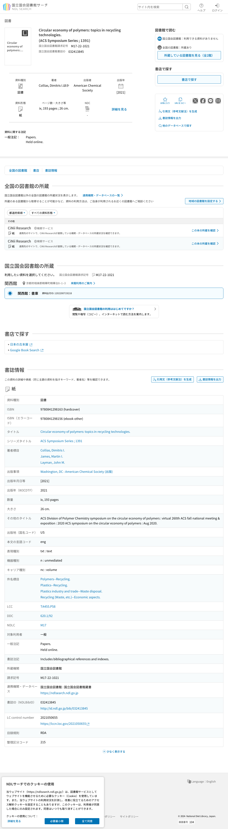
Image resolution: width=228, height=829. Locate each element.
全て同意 (87, 821)
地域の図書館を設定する (205, 201)
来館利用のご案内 (84, 283)
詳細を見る (119, 109)
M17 (43, 625)
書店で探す (189, 79)
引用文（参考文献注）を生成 (177, 111)
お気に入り (165, 100)
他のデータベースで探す (175, 126)
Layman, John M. (52, 462)
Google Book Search (27, 350)
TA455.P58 (47, 606)
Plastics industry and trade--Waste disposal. (71, 591)
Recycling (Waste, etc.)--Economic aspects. (70, 597)
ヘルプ (201, 7)
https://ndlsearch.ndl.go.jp (59, 693)
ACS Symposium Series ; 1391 (61, 441)
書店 (36, 170)
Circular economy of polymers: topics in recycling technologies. (85, 431)
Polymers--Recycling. (55, 579)
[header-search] (164, 7)
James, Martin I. (51, 456)
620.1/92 (46, 615)
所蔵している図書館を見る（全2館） (189, 55)
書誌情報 (51, 170)
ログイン (217, 7)
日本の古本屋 (21, 344)
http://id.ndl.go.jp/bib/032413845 (64, 708)
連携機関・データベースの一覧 (103, 195)
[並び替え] (17, 213)
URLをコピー (180, 100)
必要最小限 (56, 821)
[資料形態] (43, 213)
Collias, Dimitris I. (52, 450)
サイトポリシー (129, 816)
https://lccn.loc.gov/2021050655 (65, 723)
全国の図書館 (18, 170)
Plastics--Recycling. (54, 585)
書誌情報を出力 (169, 118)
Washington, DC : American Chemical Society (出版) (76, 471)
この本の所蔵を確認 (206, 230)
